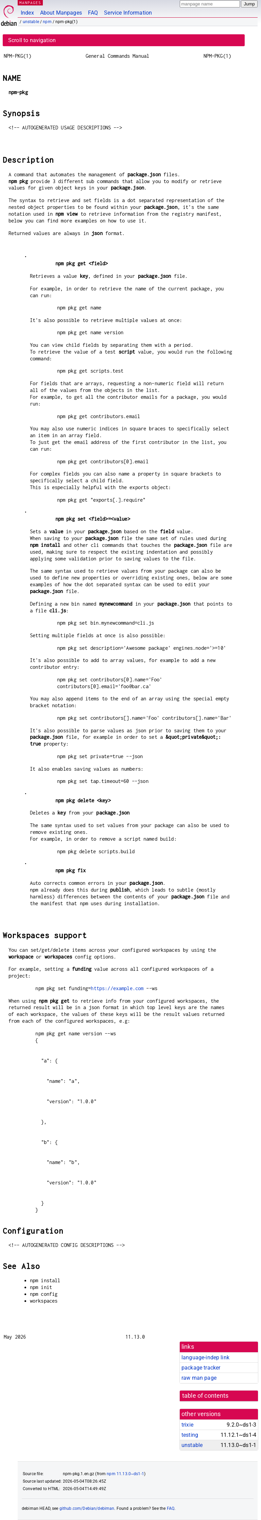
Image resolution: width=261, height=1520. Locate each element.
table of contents (205, 1395)
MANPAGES (30, 2)
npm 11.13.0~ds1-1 (125, 1473)
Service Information (128, 13)
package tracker (200, 1367)
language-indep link (205, 1357)
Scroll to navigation (32, 40)
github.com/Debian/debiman (87, 1508)
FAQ (93, 13)
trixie (187, 1424)
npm (47, 21)
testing (189, 1435)
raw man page (198, 1378)
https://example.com (117, 988)
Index (27, 13)
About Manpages (61, 13)
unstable (31, 21)
